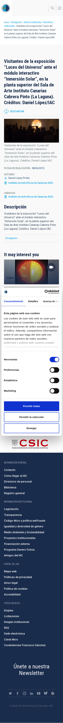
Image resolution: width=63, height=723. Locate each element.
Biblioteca (10, 487)
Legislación (11, 509)
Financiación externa (17, 544)
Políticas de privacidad (18, 577)
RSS (6, 627)
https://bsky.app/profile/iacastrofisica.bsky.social (45, 693)
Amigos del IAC (13, 555)
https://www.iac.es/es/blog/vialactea (52, 693)
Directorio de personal (18, 481)
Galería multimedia (32, 22)
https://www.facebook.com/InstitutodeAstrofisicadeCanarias (17, 693)
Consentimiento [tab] (13, 301)
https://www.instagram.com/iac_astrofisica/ (24, 693)
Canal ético (11, 639)
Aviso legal (11, 582)
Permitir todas (31, 406)
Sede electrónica (14, 633)
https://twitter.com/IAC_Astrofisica (10, 693)
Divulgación (16, 22)
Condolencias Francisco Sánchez (25, 645)
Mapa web (10, 571)
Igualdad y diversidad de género (23, 526)
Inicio (6, 22)
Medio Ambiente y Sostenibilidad (24, 532)
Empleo (8, 610)
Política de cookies (16, 588)
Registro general (14, 493)
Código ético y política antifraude (24, 520)
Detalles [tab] (33, 301)
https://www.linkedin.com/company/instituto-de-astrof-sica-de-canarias (31, 693)
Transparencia (13, 515)
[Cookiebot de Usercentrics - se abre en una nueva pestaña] (45, 292)
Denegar (31, 428)
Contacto (9, 470)
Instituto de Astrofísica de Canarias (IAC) (30, 183)
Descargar (17, 111)
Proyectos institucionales (20, 538)
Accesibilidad (12, 594)
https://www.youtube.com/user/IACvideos (38, 693)
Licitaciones (11, 616)
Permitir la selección (31, 417)
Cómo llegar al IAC (15, 475)
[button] (31, 130)
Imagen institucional (16, 622)
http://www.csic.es (29, 444)
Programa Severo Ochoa (19, 549)
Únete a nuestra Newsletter (32, 669)
